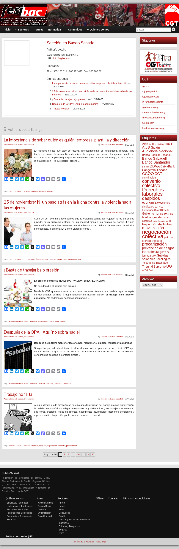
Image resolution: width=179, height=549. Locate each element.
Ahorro (62, 502)
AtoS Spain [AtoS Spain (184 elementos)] (151, 147)
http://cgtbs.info (61, 58)
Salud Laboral (45, 516)
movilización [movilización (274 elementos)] (153, 227)
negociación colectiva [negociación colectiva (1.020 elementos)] (156, 234)
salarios (50, 191)
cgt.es (145, 86)
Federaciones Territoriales (19, 506)
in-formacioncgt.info (152, 101)
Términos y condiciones (136, 498)
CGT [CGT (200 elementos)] (158, 174)
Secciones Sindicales (17, 509)
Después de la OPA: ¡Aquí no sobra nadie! (75, 104)
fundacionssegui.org (153, 128)
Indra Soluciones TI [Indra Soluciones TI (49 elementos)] (162, 221)
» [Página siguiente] (88, 454)
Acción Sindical (10, 144)
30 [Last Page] (93, 454)
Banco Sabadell (15, 191)
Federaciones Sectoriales (19, 513)
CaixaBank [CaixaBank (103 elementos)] (168, 166)
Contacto (113, 498)
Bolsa (61, 509)
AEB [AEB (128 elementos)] (145, 144)
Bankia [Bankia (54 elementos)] (145, 166)
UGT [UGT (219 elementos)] (170, 266)
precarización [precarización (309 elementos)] (154, 244)
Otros (61, 533)
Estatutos (11, 519)
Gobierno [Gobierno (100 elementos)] (148, 213)
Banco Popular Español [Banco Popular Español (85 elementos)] (156, 154)
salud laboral (60, 321)
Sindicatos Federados (17, 502)
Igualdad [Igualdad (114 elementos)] (157, 217)
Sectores (63, 498)
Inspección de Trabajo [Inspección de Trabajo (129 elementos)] (157, 224)
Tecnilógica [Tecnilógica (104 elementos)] (163, 259)
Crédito (62, 516)
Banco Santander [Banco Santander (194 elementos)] (156, 162)
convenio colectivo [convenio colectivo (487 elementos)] (151, 183)
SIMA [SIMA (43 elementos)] (154, 256)
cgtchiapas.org (150, 107)
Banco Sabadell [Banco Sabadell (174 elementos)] (154, 158)
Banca (20, 144)
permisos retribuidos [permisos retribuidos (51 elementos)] (152, 241)
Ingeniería (64, 523)
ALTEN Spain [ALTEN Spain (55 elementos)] (156, 144)
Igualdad (52, 259)
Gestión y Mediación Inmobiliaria (75, 519)
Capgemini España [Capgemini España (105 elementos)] (154, 170)
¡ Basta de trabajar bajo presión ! (69, 99)
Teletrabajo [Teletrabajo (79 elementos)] (148, 262)
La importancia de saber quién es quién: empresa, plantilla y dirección (89, 83)
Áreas (40, 498)
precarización (71, 445)
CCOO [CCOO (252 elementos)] (148, 173)
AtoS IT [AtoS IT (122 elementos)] (168, 144)
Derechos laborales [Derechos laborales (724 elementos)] (153, 192)
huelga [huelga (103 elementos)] (146, 217)
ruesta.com (148, 122)
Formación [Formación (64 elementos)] (147, 210)
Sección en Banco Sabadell (112, 144)
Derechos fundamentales (37, 259)
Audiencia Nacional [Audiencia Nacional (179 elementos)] (157, 151)
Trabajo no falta (60, 108)
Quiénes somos (15, 498)
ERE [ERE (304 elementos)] (159, 206)
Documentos (29, 144)
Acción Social (44, 506)
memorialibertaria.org (153, 112)
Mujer (59, 259)
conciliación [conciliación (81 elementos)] (149, 177)
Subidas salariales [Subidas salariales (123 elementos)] (155, 257)
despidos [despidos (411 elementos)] (151, 198)
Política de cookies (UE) (19, 536)
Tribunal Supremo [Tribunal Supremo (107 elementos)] (154, 266)
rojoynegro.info (150, 91)
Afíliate (99, 498)
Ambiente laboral (16, 321)
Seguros (63, 529)
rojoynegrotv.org (150, 96)
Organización (44, 513)
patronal (42, 191)
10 (78, 454)
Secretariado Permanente (19, 516)
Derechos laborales (30, 191)
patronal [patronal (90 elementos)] (169, 237)
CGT (24, 259)
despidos (42, 445)
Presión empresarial (46, 321)
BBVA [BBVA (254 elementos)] (155, 166)
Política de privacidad (83, 541)
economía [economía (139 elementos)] (149, 202)
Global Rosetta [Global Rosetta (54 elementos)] (161, 210)
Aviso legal (101, 541)
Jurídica (42, 509)
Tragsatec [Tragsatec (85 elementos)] (162, 262)
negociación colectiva (72, 259)
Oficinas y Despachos (69, 526)
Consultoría (64, 513)
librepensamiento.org (153, 117)
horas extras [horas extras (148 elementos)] (164, 213)
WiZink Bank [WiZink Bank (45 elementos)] (147, 270)
